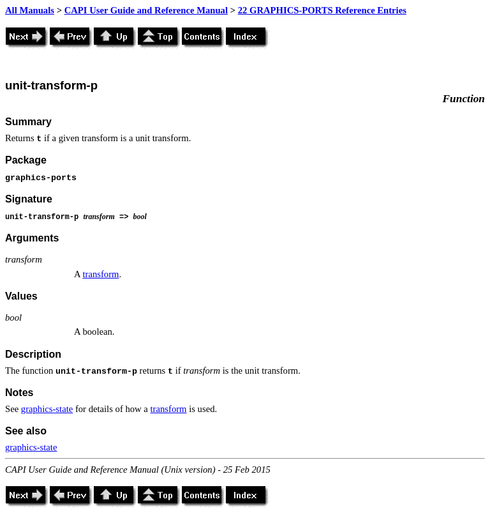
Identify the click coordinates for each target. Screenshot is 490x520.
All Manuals (29, 10)
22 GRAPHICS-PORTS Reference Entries (322, 10)
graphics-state (47, 409)
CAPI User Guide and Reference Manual (146, 10)
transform (100, 274)
